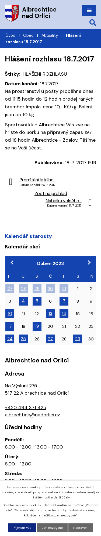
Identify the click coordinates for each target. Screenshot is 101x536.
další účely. (62, 497)
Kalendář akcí (22, 246)
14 (64, 313)
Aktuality (49, 35)
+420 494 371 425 (25, 407)
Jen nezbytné (52, 528)
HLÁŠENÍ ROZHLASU (45, 74)
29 (37, 288)
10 (10, 313)
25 (23, 339)
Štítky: (12, 74)
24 (10, 339)
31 (64, 288)
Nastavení (80, 528)
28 (23, 288)
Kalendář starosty (28, 236)
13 (50, 313)
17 (10, 326)
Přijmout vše (22, 528)
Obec (28, 35)
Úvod (10, 35)
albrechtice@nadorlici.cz (32, 415)
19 (37, 326)
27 (10, 288)
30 (50, 288)
